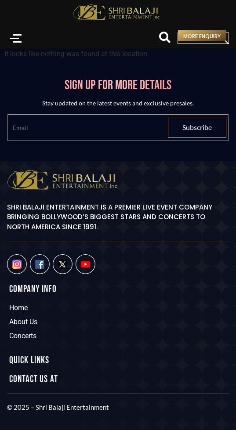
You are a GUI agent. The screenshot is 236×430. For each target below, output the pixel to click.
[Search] (164, 38)
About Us (23, 322)
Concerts (22, 336)
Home (18, 308)
